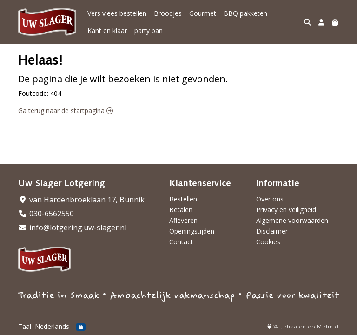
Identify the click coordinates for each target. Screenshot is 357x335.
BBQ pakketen (245, 13)
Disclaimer (272, 231)
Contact (181, 241)
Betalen (180, 209)
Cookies (268, 241)
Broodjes (168, 13)
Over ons (270, 198)
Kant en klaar (107, 30)
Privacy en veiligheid (286, 209)
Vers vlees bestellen (116, 13)
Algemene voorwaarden (292, 220)
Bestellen (183, 198)
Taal (24, 326)
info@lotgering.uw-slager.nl (72, 227)
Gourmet (202, 13)
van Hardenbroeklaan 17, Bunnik (81, 199)
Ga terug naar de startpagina (65, 110)
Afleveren (183, 220)
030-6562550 (46, 213)
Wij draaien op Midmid (303, 327)
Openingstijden (191, 231)
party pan (148, 30)
